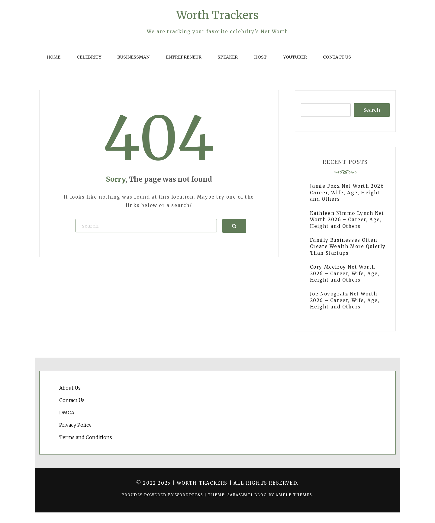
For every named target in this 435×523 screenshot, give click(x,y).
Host (260, 57)
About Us (70, 388)
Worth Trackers (217, 15)
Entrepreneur (183, 57)
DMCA (66, 413)
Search (371, 110)
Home (53, 57)
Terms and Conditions (85, 437)
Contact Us (337, 57)
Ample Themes (294, 495)
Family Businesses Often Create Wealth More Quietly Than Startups (348, 246)
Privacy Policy (75, 425)
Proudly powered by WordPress (163, 495)
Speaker (228, 57)
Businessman (133, 57)
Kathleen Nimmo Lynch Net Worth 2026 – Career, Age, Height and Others (347, 219)
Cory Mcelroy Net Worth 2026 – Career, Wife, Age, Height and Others (345, 273)
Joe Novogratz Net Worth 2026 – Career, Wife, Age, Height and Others (345, 300)
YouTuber (295, 57)
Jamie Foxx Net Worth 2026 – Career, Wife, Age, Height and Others (349, 192)
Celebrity (89, 57)
